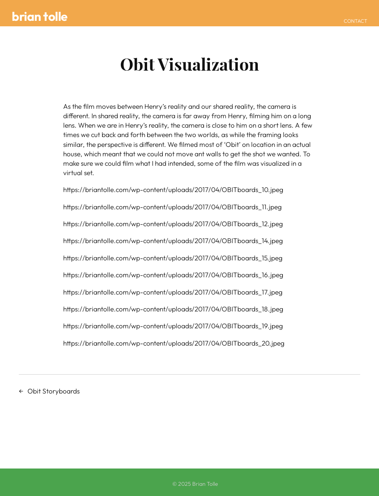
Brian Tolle (39, 16)
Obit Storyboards (53, 391)
